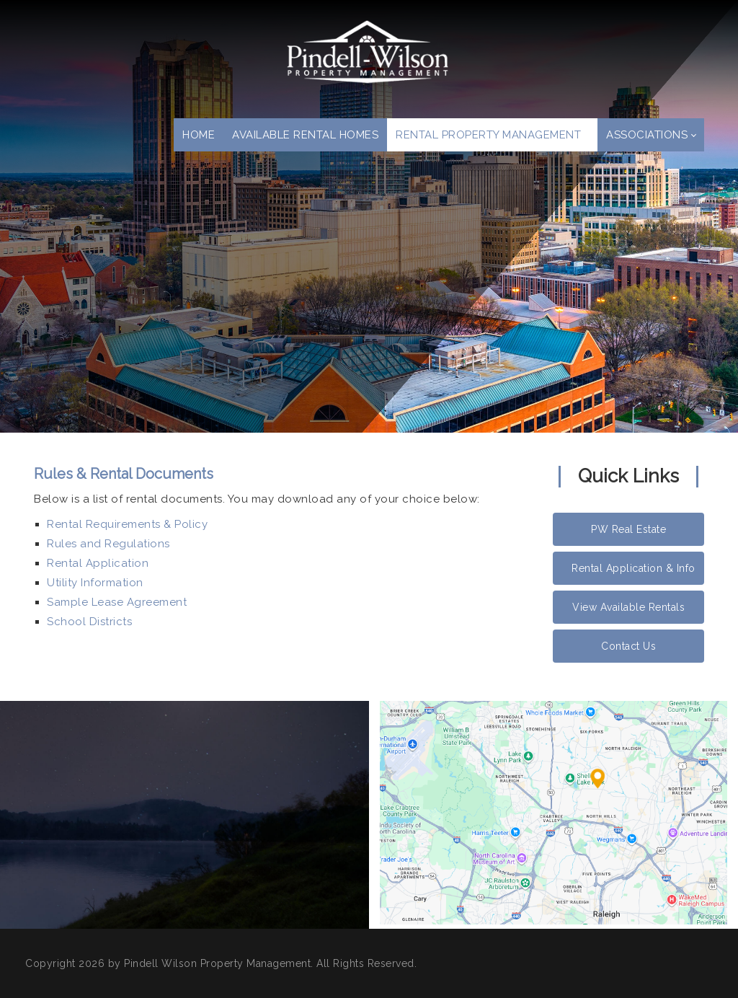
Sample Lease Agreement (117, 602)
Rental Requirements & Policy (127, 524)
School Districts (89, 621)
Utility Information (95, 582)
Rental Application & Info (633, 568)
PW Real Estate (628, 529)
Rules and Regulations (108, 543)
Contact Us (628, 646)
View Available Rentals (628, 607)
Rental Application (97, 563)
